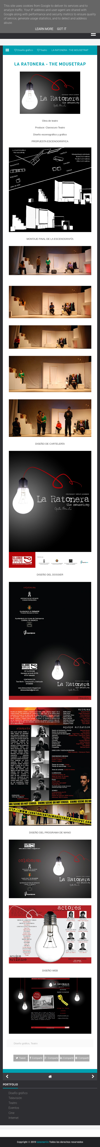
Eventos (13, 1108)
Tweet (21, 1058)
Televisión (15, 1098)
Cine (11, 1113)
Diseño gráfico (21, 1043)
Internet (13, 1118)
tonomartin (42, 1142)
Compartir (36, 1058)
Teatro (34, 1043)
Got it (61, 29)
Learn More (44, 29)
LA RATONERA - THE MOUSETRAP (50, 64)
